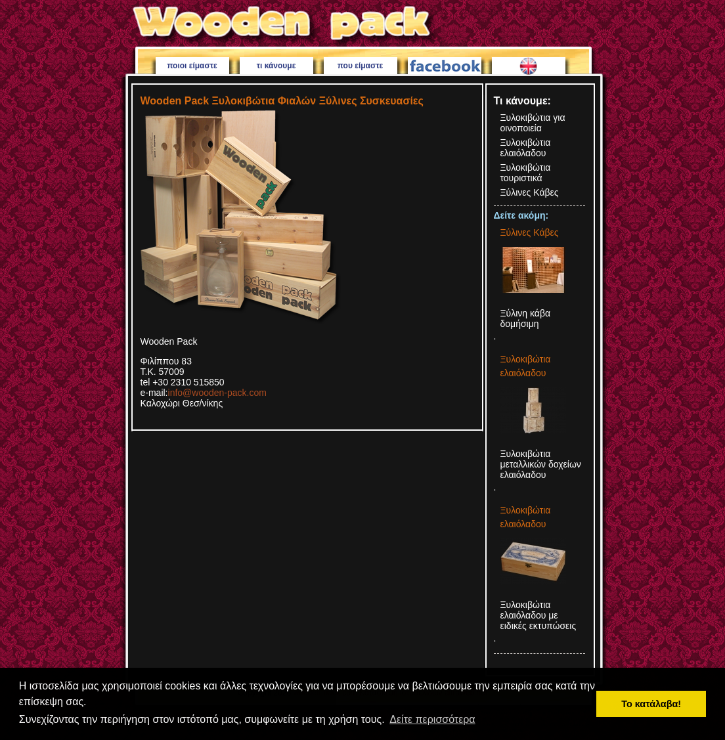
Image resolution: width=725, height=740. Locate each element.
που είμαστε (361, 65)
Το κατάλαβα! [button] (651, 704)
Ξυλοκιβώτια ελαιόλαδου (525, 147)
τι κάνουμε (276, 65)
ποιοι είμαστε (192, 65)
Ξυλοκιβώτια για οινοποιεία (532, 122)
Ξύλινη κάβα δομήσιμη (525, 318)
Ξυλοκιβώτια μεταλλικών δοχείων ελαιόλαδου (540, 464)
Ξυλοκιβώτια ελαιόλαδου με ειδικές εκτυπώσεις (538, 615)
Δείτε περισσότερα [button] (432, 719)
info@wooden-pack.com (217, 392)
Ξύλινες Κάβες (529, 192)
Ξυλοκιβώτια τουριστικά (525, 172)
